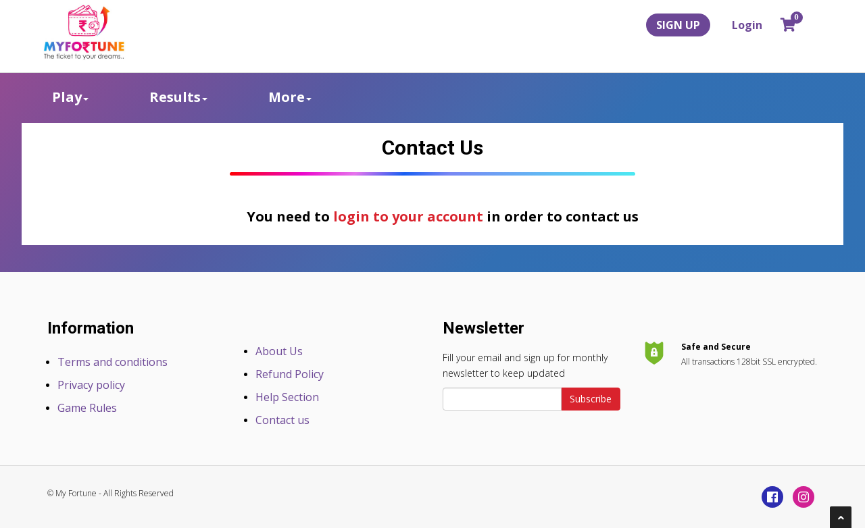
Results (178, 97)
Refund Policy (289, 374)
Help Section (287, 397)
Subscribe (591, 398)
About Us (279, 351)
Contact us (282, 420)
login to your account (408, 216)
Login (747, 25)
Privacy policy (91, 384)
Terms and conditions (112, 361)
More (290, 97)
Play (70, 97)
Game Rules (87, 407)
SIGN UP (678, 25)
